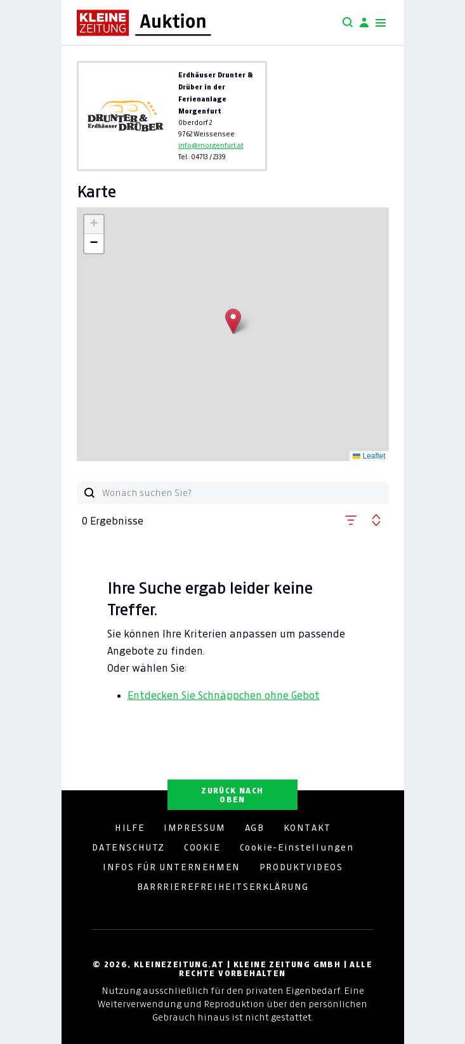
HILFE (130, 827)
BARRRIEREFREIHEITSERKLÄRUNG (223, 886)
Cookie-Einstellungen (297, 847)
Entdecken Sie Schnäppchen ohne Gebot (224, 695)
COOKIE (202, 847)
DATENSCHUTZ (128, 847)
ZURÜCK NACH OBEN (232, 795)
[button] (233, 321)
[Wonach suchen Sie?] (245, 492)
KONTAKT (307, 827)
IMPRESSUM (194, 827)
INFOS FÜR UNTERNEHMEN (171, 867)
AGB (255, 827)
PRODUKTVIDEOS (301, 867)
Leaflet (369, 456)
